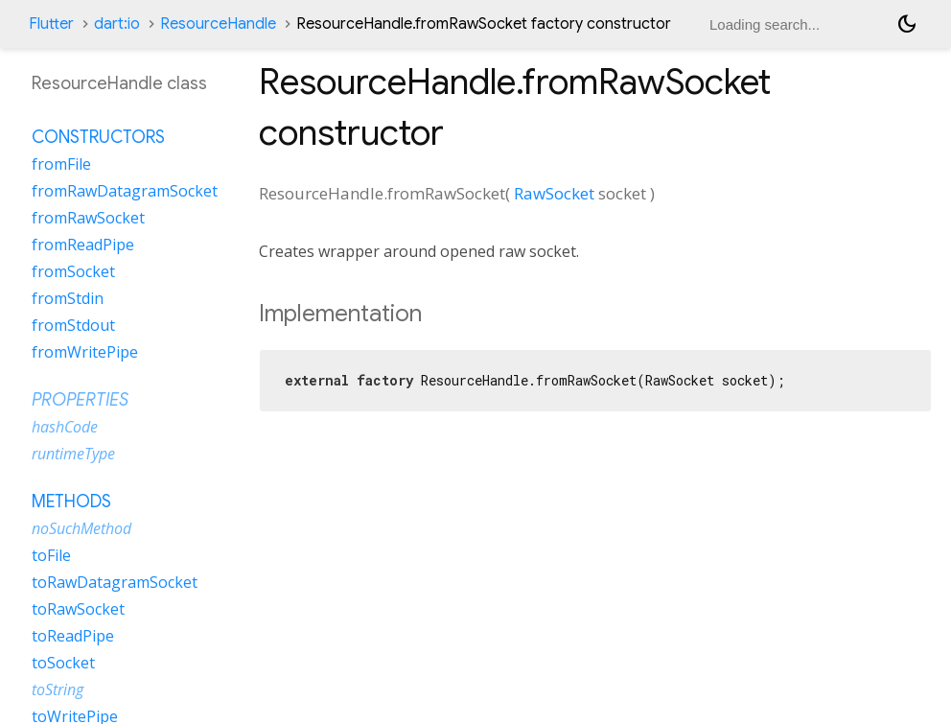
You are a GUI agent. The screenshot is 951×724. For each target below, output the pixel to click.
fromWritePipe (85, 351)
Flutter (51, 24)
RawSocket (554, 193)
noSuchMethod (81, 528)
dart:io (117, 24)
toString (57, 689)
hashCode (65, 426)
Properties (80, 399)
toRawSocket (78, 608)
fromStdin (68, 298)
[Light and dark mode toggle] (907, 24)
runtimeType (73, 453)
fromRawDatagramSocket (125, 190)
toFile (51, 555)
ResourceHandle (218, 24)
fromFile (61, 164)
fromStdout (73, 325)
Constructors (98, 137)
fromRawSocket (88, 217)
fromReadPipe (83, 244)
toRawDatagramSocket (114, 582)
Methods (71, 501)
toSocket (63, 662)
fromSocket (73, 271)
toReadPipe (73, 635)
